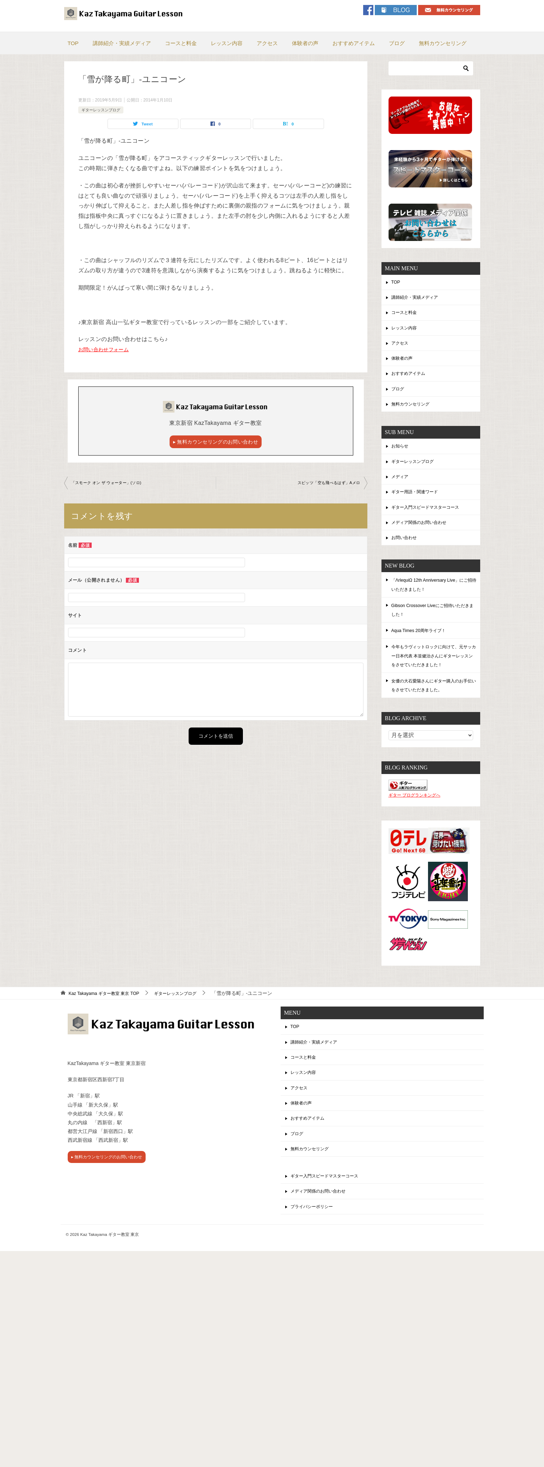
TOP (73, 43)
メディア (401, 488)
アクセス (267, 43)
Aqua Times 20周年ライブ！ (422, 646)
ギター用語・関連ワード (418, 504)
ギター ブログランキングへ (414, 811)
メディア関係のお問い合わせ (423, 537)
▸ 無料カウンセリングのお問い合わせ (215, 442)
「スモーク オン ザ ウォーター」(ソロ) (109, 484)
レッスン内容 (227, 43)
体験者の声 (305, 43)
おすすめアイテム (353, 43)
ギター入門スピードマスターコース (430, 521)
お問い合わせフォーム (107, 350)
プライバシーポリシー (315, 1235)
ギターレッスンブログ (102, 109)
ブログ (397, 43)
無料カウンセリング (442, 43)
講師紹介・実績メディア (122, 43)
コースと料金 (181, 43)
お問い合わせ (406, 553)
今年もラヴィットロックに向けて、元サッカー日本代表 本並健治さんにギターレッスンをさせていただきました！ (434, 671)
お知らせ (401, 455)
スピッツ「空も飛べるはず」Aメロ (326, 484)
